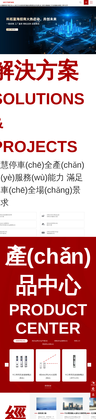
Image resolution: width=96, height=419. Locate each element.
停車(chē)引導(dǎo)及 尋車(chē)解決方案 (53, 215)
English (93, 390)
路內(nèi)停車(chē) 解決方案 (52, 224)
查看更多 (48, 386)
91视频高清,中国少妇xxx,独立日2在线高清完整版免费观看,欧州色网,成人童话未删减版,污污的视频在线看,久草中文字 (34, 5)
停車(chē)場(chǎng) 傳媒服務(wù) (52, 232)
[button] (7, 365)
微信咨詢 (93, 385)
